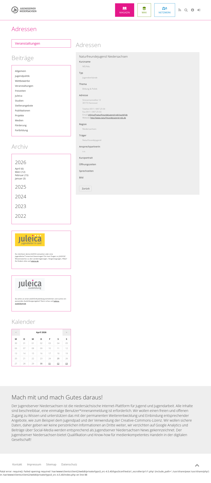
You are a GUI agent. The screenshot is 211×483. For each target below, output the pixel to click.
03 (66, 363)
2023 (20, 206)
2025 (20, 186)
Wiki (144, 12)
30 (41, 363)
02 (58, 363)
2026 (20, 162)
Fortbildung (21, 130)
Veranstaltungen (27, 43)
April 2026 (41, 332)
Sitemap (51, 464)
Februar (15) (21, 175)
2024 (20, 196)
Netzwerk (165, 12)
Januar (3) (20, 178)
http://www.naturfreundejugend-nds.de (108, 117)
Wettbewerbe (22, 80)
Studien (19, 100)
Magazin (124, 12)
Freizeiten (20, 90)
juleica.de (35, 261)
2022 (20, 215)
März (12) (20, 171)
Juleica (18, 95)
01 (49, 363)
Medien (19, 120)
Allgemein (20, 71)
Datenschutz (69, 464)
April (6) (19, 168)
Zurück (86, 188)
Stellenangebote (24, 105)
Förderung (21, 125)
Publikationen (22, 110)
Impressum (34, 464)
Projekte (19, 115)
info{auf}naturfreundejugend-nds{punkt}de (108, 114)
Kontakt (17, 464)
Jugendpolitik (22, 76)
